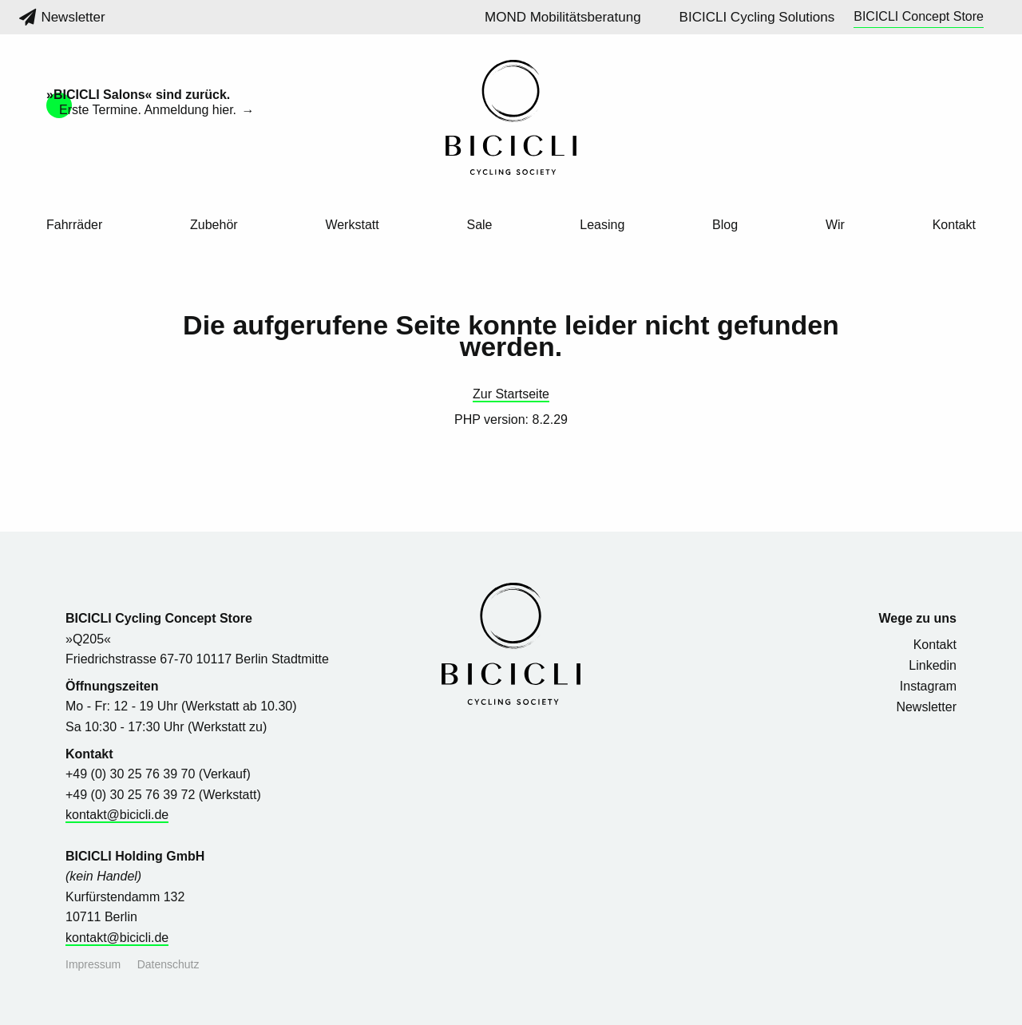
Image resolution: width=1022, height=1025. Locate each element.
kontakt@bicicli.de (116, 814)
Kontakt (954, 225)
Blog (725, 225)
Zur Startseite (511, 394)
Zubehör (214, 225)
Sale (479, 225)
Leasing (602, 225)
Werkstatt (351, 225)
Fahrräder (74, 225)
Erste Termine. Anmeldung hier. (149, 110)
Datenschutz (168, 964)
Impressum (93, 964)
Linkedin (933, 665)
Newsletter (62, 17)
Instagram (928, 686)
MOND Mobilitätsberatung (563, 17)
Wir (835, 225)
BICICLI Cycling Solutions (757, 17)
